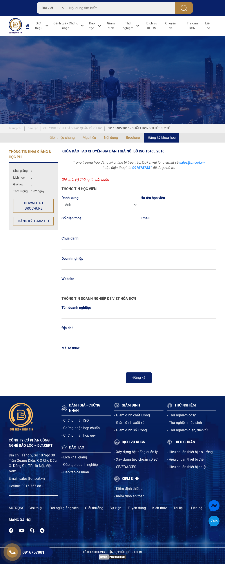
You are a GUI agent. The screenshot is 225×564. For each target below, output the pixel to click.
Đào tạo (92, 25)
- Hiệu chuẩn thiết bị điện (186, 459)
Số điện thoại (73, 218)
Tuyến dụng (137, 508)
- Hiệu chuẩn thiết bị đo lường (190, 452)
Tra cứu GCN (192, 25)
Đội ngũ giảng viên (64, 508)
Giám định (111, 25)
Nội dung (111, 138)
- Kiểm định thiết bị (128, 489)
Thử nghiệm (128, 25)
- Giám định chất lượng (132, 415)
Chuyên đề (170, 25)
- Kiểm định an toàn (129, 496)
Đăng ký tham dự (33, 221)
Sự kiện (115, 508)
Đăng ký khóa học (162, 138)
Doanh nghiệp (72, 258)
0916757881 (142, 168)
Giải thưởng (94, 508)
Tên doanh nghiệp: (76, 308)
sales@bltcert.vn (192, 162)
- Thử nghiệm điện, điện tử (187, 430)
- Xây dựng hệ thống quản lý (136, 452)
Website (68, 279)
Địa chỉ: (67, 328)
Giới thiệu (38, 25)
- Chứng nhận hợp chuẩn (81, 428)
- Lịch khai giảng (74, 457)
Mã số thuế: (71, 348)
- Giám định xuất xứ (129, 423)
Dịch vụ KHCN (151, 25)
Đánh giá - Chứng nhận (65, 25)
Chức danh (70, 238)
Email (146, 218)
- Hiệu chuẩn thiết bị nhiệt (186, 467)
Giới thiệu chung (62, 138)
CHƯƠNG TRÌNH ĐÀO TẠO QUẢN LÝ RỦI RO (72, 128)
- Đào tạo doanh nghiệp (80, 465)
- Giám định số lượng (130, 430)
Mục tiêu (89, 138)
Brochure (133, 138)
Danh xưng (70, 198)
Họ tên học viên (154, 198)
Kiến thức (159, 508)
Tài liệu (179, 508)
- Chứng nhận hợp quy (79, 435)
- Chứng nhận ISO (75, 420)
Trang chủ (15, 128)
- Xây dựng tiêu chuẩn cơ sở (135, 459)
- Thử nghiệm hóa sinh (184, 423)
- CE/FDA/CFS (125, 467)
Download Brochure (33, 206)
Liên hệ (208, 25)
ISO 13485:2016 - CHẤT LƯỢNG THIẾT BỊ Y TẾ (138, 128)
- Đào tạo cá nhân (75, 472)
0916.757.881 (32, 486)
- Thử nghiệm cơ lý (181, 415)
